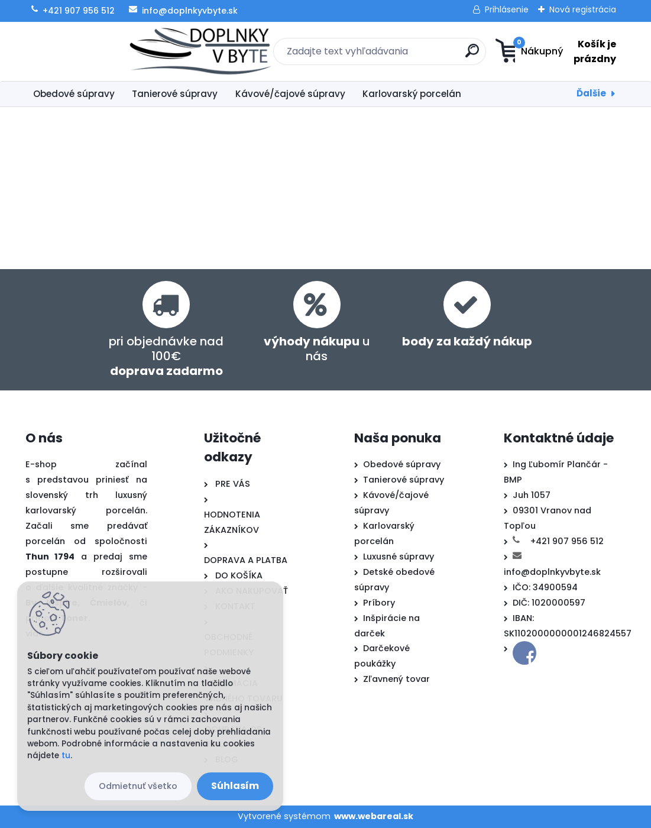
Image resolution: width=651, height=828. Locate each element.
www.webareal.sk (373, 816)
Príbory (379, 603)
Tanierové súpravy (175, 94)
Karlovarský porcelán (411, 94)
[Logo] (97, 51)
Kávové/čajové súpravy (290, 94)
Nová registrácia (582, 9)
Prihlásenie (507, 9)
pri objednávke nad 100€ (166, 356)
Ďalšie (591, 93)
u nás (317, 348)
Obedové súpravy (74, 94)
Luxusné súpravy (398, 556)
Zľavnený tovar (396, 679)
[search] (399, 55)
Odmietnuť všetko (138, 786)
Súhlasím (235, 786)
